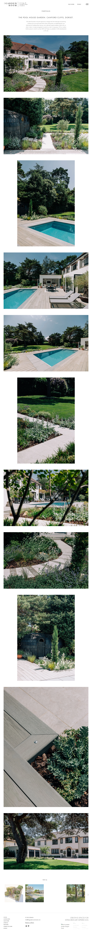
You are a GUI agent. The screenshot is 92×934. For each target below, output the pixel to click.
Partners (6, 924)
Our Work (71, 4)
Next (88, 895)
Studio (79, 4)
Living (5, 917)
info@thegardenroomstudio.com (32, 920)
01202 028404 (29, 917)
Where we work (8, 926)
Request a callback (29, 922)
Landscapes (7, 919)
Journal (6, 922)
